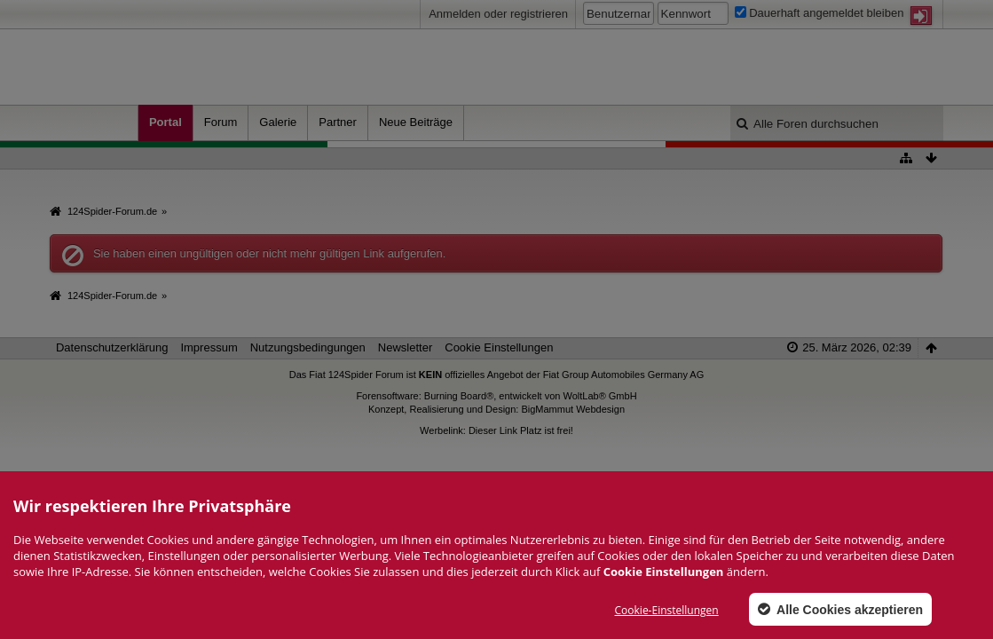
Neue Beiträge (416, 122)
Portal (165, 122)
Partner (338, 122)
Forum (221, 122)
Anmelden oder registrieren (498, 13)
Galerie (277, 122)
